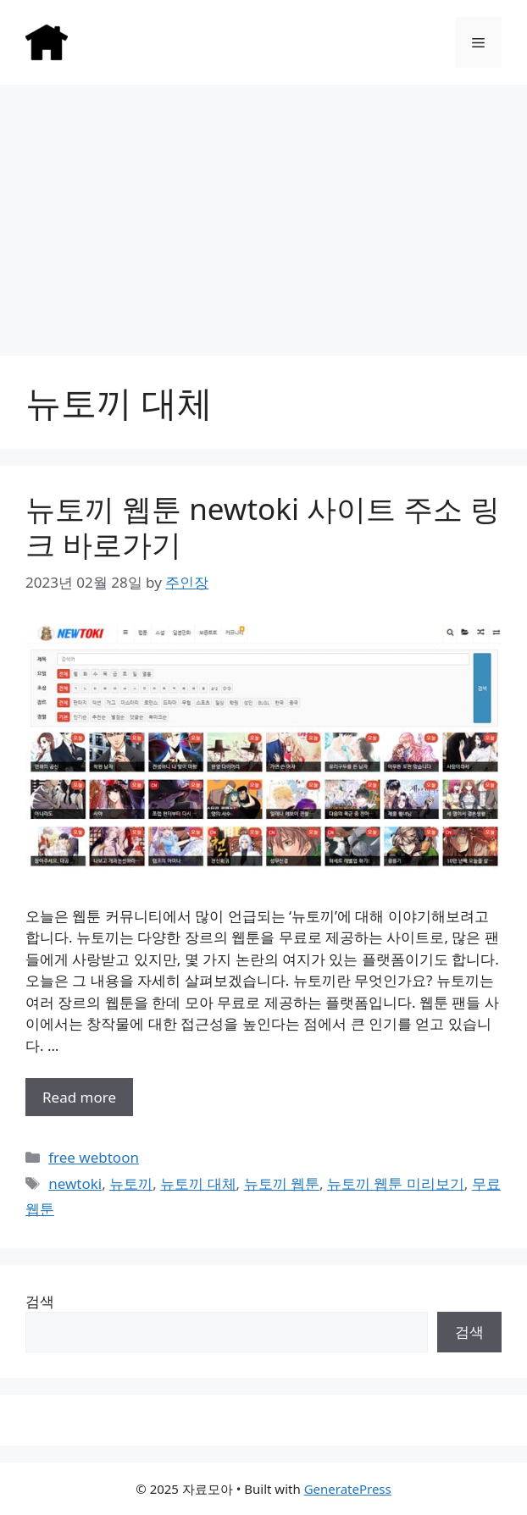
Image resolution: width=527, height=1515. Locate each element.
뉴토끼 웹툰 (281, 1183)
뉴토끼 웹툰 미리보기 (395, 1183)
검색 (39, 1301)
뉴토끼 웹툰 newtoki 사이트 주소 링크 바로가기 (262, 526)
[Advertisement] (263, 211)
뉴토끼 (131, 1183)
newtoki (75, 1183)
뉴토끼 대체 (198, 1183)
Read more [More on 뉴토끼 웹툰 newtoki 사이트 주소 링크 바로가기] (79, 1097)
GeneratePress (347, 1488)
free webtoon (93, 1157)
